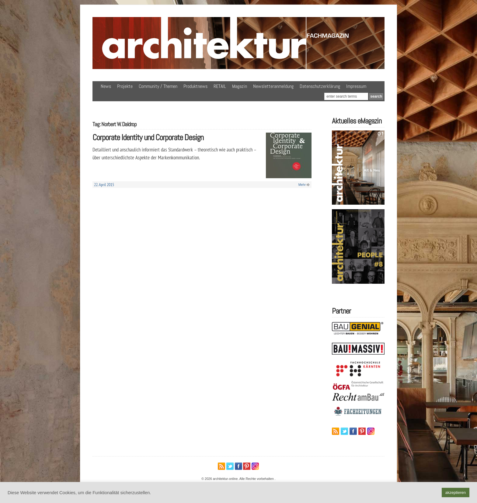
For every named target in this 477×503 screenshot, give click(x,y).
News (106, 86)
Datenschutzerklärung (320, 86)
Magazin (239, 86)
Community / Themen (158, 86)
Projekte (125, 86)
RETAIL (220, 86)
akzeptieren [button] (455, 492)
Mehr (302, 184)
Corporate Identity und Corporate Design (148, 137)
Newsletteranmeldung (273, 86)
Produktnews (195, 86)
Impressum (356, 86)
